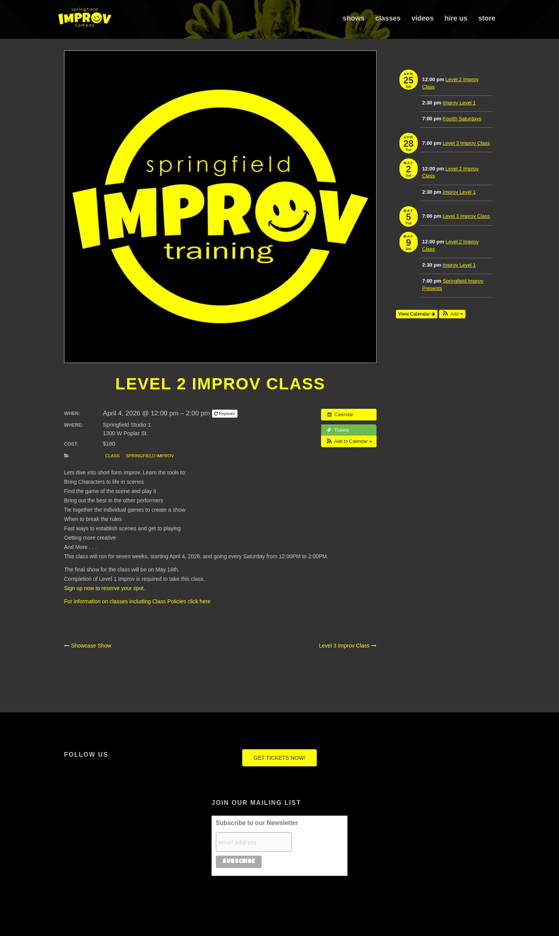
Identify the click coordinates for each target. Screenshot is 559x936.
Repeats (225, 413)
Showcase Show (91, 646)
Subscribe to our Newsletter (257, 823)
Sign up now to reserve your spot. (104, 588)
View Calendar (416, 314)
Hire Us (455, 18)
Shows (354, 18)
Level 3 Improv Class (344, 646)
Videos (422, 18)
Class (112, 455)
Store (486, 18)
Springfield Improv (150, 455)
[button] (348, 441)
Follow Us (86, 754)
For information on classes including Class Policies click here (137, 601)
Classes (388, 18)
